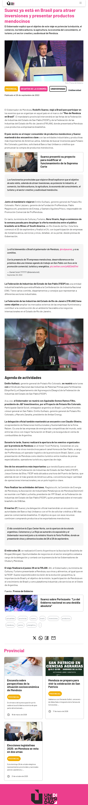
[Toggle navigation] (80, 3)
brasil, (42, 618)
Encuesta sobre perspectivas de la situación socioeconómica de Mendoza (23, 685)
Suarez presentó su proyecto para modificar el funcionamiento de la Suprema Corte (59, 161)
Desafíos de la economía (34, 89)
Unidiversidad (58, 89)
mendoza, (10, 625)
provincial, (23, 618)
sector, (20, 625)
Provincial (11, 89)
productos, (66, 618)
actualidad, (11, 618)
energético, (31, 625)
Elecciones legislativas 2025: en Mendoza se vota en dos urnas (22, 749)
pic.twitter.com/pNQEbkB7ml (64, 266)
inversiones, (53, 618)
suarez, (33, 618)
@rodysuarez (66, 249)
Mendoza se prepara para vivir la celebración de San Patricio (64, 684)
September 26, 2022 (14, 275)
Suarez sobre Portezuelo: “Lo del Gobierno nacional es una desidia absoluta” (60, 602)
